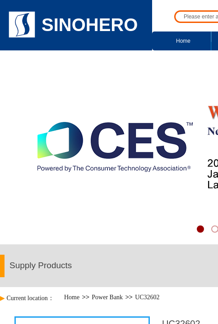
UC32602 (147, 297)
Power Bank (107, 297)
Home (183, 41)
